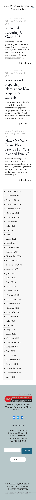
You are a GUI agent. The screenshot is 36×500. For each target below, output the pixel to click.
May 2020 (11, 282)
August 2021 (12, 222)
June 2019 (10, 325)
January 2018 (12, 364)
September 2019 (14, 312)
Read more (26, 63)
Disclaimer (10, 493)
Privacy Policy (24, 493)
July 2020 (10, 273)
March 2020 (12, 291)
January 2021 (12, 252)
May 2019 (10, 329)
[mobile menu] (33, 7)
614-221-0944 (21, 438)
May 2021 (10, 235)
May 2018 (10, 351)
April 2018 (11, 355)
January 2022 (12, 200)
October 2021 (12, 213)
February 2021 (13, 248)
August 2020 (12, 269)
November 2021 (13, 209)
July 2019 (10, 321)
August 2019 (12, 317)
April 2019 (11, 334)
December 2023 (13, 191)
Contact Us (18, 459)
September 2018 (13, 342)
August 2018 (12, 347)
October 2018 (12, 338)
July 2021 (10, 226)
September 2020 (14, 265)
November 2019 (13, 304)
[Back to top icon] (18, 479)
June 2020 (11, 278)
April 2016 (11, 377)
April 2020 (11, 286)
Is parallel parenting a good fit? (13, 32)
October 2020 (12, 260)
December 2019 (13, 299)
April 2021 (11, 239)
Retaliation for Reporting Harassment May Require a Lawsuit (17, 89)
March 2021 (11, 243)
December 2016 (13, 373)
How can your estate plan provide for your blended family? (17, 147)
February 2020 (13, 295)
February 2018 (13, 360)
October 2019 (12, 308)
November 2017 (13, 368)
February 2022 (13, 196)
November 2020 (14, 256)
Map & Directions (18, 436)
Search (26, 450)
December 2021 (13, 204)
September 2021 (13, 217)
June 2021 (10, 230)
